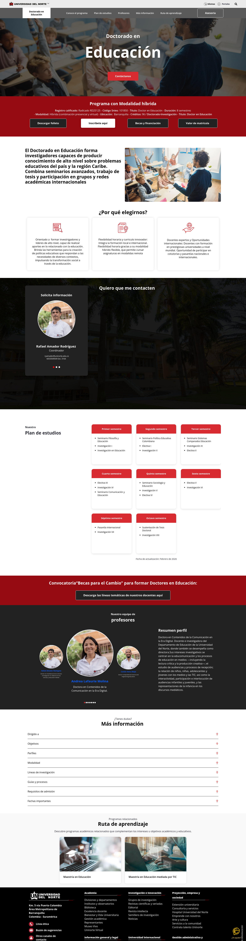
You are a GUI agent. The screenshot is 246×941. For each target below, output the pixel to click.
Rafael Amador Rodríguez (51, 671)
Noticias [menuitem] (133, 918)
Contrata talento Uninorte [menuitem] (187, 927)
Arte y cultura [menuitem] (180, 919)
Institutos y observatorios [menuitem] (99, 903)
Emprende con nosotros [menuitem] (186, 916)
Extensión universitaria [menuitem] (185, 904)
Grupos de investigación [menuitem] (142, 900)
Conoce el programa (77, 13)
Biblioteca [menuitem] (90, 907)
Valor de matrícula (198, 123)
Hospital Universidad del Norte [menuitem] (190, 912)
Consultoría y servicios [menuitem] (185, 908)
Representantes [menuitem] (93, 922)
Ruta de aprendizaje (171, 13)
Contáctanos (123, 76)
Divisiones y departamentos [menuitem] (100, 900)
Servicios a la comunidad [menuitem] (186, 923)
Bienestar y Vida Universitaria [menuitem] (101, 915)
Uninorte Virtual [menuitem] (93, 930)
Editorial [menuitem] (133, 907)
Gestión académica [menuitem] (95, 918)
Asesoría (210, 13)
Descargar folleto (48, 123)
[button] (236, 4)
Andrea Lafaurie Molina (89, 681)
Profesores (123, 13)
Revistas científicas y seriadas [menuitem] (145, 903)
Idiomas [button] (209, 4)
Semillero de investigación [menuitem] (143, 915)
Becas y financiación (148, 123)
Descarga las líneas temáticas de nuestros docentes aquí (123, 595)
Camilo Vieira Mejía (128, 672)
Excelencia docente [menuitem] (95, 911)
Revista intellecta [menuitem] (138, 911)
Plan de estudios (103, 13)
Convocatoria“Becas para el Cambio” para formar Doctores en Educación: (123, 583)
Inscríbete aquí (98, 123)
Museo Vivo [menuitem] (91, 926)
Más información (145, 13)
